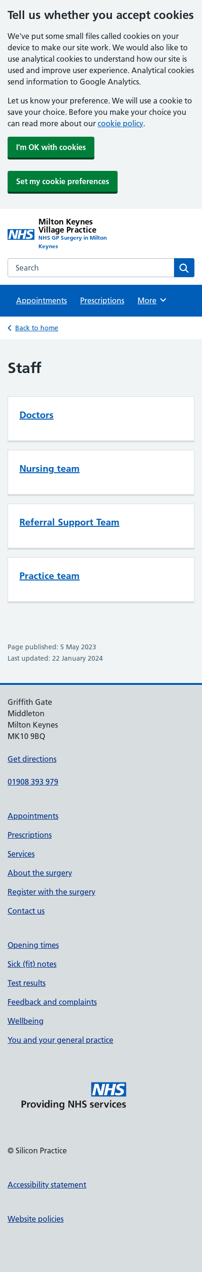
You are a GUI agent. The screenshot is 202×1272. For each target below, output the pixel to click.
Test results (27, 983)
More (152, 300)
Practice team (49, 575)
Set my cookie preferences (62, 181)
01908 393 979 (33, 781)
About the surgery (40, 873)
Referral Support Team (69, 522)
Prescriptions (102, 300)
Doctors (36, 415)
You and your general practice (60, 1040)
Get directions (32, 759)
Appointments (41, 300)
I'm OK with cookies (51, 147)
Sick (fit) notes (32, 964)
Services (21, 854)
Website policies (36, 1219)
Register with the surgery (51, 892)
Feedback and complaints (52, 1002)
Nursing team (49, 468)
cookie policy (120, 123)
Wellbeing (26, 1021)
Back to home (36, 328)
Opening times (33, 945)
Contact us (26, 911)
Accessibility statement (47, 1184)
